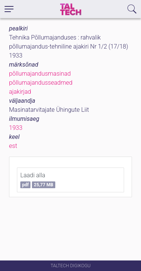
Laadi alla (37, 180)
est (13, 145)
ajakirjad (20, 91)
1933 (16, 127)
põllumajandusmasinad (40, 73)
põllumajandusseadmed (41, 82)
